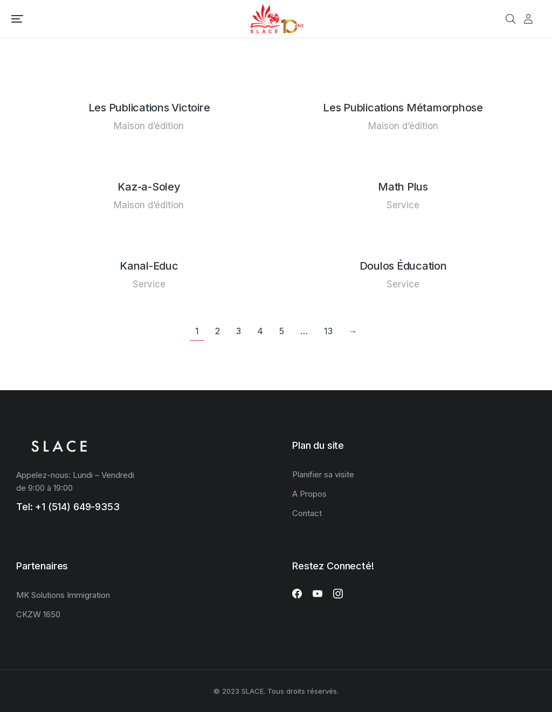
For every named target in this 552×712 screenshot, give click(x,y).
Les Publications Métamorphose (403, 107)
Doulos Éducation (403, 265)
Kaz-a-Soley (149, 186)
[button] (17, 19)
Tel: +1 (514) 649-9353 (68, 506)
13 (328, 331)
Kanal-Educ (149, 265)
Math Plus (403, 186)
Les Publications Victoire (149, 107)
